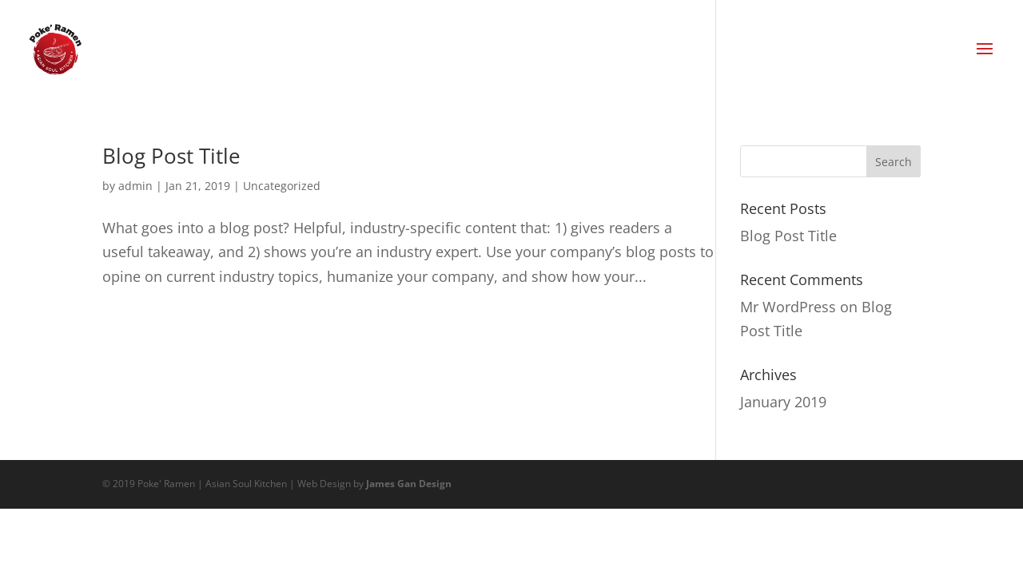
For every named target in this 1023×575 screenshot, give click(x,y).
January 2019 (783, 401)
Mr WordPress (788, 306)
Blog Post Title (171, 155)
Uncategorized (281, 185)
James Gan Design (409, 483)
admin (135, 185)
